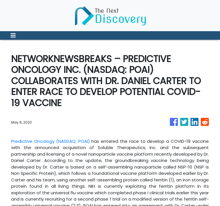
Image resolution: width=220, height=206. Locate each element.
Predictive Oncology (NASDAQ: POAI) (50, 141)
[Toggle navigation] (13, 35)
